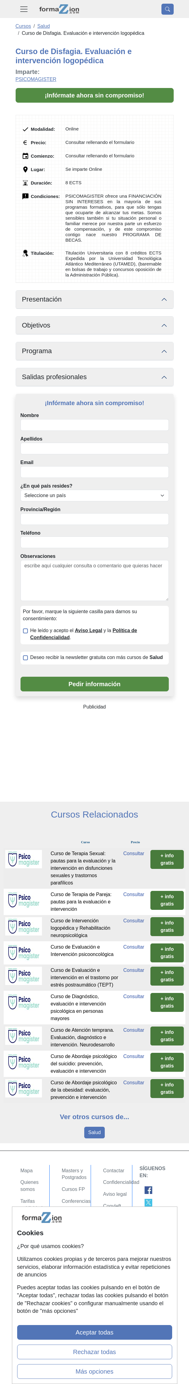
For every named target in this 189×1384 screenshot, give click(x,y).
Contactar (113, 1170)
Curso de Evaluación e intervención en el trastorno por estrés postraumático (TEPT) (84, 977)
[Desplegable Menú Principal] (24, 9)
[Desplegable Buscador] (167, 9)
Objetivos (36, 325)
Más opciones (94, 1371)
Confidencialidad (121, 1182)
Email (27, 462)
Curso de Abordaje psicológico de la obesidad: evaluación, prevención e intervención (84, 1090)
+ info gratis (167, 859)
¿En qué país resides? (47, 486)
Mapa (27, 1170)
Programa (37, 351)
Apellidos (32, 438)
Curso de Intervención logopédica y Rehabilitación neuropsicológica (80, 928)
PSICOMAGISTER (36, 79)
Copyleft (112, 1206)
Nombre (30, 415)
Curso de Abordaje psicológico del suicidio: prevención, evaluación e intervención (84, 1064)
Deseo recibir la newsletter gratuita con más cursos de (96, 657)
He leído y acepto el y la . (83, 634)
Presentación (42, 299)
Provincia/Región (41, 509)
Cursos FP (73, 1189)
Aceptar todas (94, 1332)
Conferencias (76, 1201)
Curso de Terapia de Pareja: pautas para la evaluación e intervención (81, 902)
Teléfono (30, 533)
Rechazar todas (94, 1352)
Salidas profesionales (54, 377)
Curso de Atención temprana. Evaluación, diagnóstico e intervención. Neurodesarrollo (83, 1037)
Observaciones (38, 556)
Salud (94, 1132)
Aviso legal (115, 1194)
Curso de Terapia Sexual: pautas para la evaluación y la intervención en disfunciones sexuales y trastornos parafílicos (83, 868)
